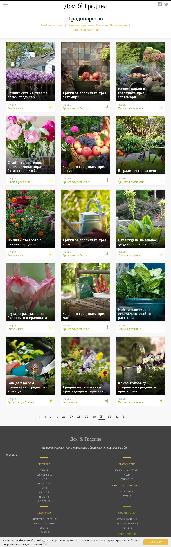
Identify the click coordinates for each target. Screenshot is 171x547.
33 (117, 416)
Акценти (44, 492)
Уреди (126, 474)
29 (86, 416)
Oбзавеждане (127, 464)
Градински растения (85, 29)
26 (64, 416)
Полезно (102, 25)
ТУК (45, 544)
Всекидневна (44, 474)
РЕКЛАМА (11, 455)
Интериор (44, 464)
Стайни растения (53, 25)
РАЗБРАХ (156, 542)
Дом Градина (85, 6)
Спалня (44, 470)
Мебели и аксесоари (126, 470)
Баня (44, 488)
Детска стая (44, 483)
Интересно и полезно (44, 519)
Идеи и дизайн (127, 534)
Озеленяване (119, 25)
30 (94, 416)
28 (79, 416)
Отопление (126, 479)
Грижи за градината (80, 25)
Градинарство (127, 513)
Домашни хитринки (44, 523)
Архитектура (127, 491)
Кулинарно (44, 532)
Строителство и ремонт (126, 485)
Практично (44, 513)
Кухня (44, 479)
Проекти (44, 496)
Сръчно (44, 527)
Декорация (44, 501)
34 (125, 416)
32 (109, 416)
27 (71, 416)
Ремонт (127, 496)
